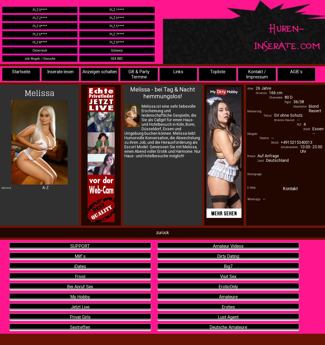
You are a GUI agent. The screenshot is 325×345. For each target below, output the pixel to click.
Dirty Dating (228, 256)
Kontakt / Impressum (257, 74)
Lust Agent (228, 317)
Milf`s (80, 256)
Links (178, 71)
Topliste (217, 71)
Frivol (80, 276)
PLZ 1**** (117, 10)
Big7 (228, 266)
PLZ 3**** (117, 18)
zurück (162, 232)
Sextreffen (80, 327)
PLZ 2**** (40, 18)
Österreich (39, 50)
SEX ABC (117, 58)
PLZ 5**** (117, 26)
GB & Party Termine (138, 74)
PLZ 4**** (40, 26)
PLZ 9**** (117, 42)
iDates (80, 266)
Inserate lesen (60, 71)
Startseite (21, 71)
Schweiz (117, 50)
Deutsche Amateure (228, 327)
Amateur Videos (228, 246)
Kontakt (290, 188)
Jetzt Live (80, 307)
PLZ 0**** (40, 10)
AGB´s (296, 71)
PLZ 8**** (40, 42)
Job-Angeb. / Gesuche (40, 58)
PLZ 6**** (40, 34)
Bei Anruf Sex (80, 286)
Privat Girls (80, 317)
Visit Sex (228, 276)
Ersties (228, 307)
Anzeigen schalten (99, 71)
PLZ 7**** (117, 34)
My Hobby (80, 296)
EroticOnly (228, 286)
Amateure (228, 296)
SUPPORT (80, 246)
